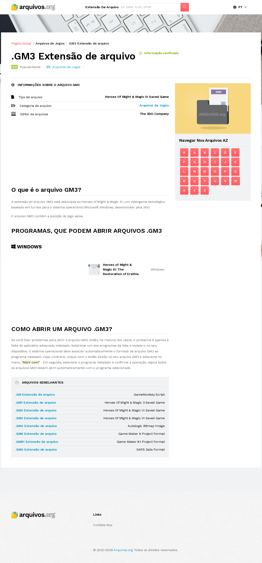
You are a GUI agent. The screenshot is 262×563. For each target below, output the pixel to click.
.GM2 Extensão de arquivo (35, 410)
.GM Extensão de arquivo (35, 394)
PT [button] (238, 7)
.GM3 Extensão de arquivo (35, 418)
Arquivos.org (123, 550)
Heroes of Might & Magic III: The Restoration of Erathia (121, 269)
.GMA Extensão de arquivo (36, 449)
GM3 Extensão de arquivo (89, 43)
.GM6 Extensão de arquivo (36, 434)
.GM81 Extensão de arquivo (36, 442)
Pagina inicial (21, 43)
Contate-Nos (102, 525)
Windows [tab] (26, 247)
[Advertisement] (90, 153)
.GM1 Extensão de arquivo (35, 402)
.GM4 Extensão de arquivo (36, 426)
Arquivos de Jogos (50, 43)
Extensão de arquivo (102, 7)
